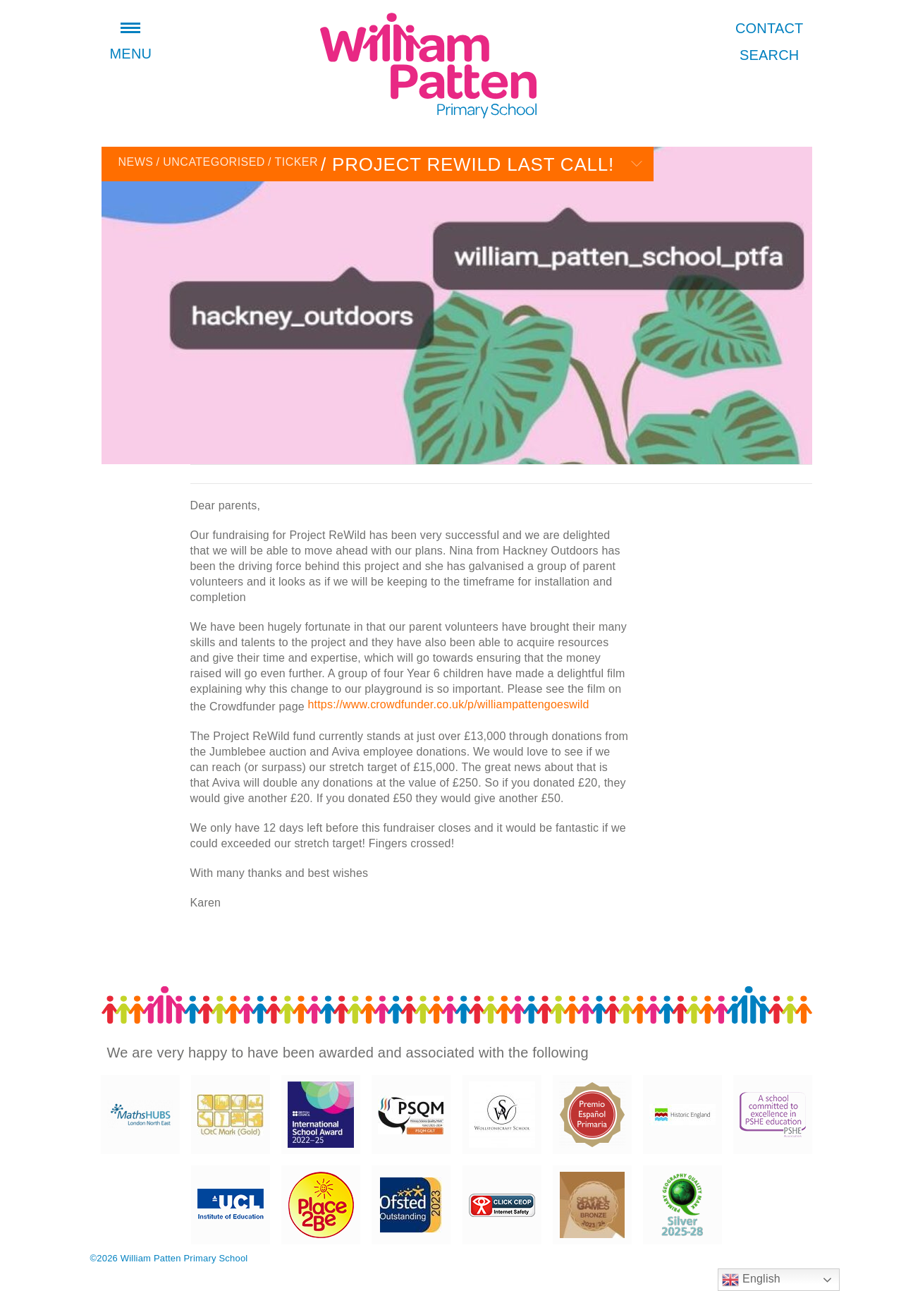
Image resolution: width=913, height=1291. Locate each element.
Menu (131, 44)
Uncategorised (210, 162)
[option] (457, 305)
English (751, 1279)
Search (769, 55)
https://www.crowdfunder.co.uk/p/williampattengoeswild (448, 704)
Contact (769, 28)
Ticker (293, 162)
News (136, 162)
